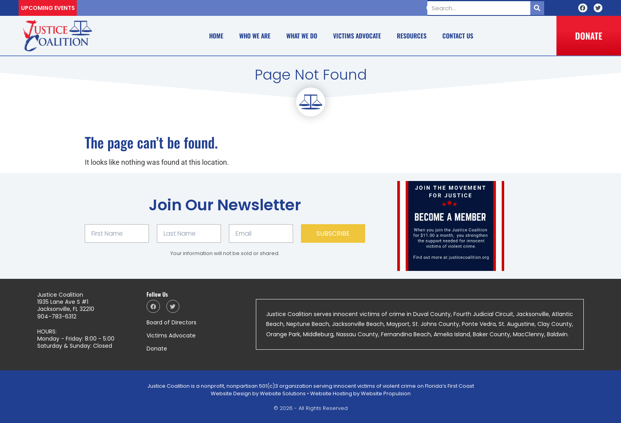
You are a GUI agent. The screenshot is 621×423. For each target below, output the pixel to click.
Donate (157, 348)
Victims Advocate (357, 35)
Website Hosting (331, 393)
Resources (412, 35)
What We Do (301, 35)
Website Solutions (283, 393)
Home (216, 35)
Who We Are (254, 35)
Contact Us (457, 35)
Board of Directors (171, 322)
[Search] (537, 8)
